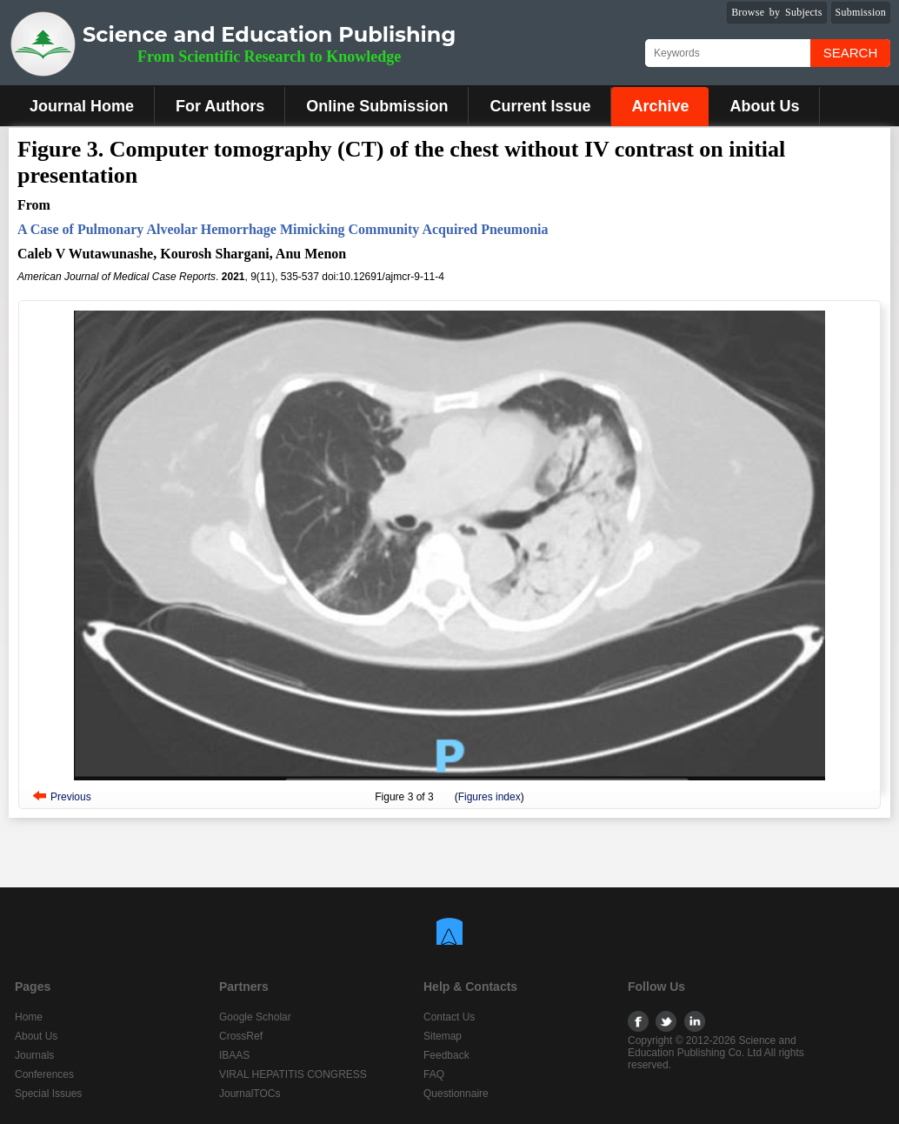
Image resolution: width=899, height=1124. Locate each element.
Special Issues (48, 1093)
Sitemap (442, 1036)
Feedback (446, 1055)
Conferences (44, 1074)
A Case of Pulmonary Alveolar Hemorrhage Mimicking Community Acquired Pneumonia (283, 229)
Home (29, 1017)
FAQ (433, 1074)
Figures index (489, 797)
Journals (34, 1055)
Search (850, 52)
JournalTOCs (249, 1093)
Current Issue (539, 106)
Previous (70, 797)
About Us (764, 106)
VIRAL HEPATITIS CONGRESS (293, 1074)
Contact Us (449, 1017)
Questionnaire (456, 1093)
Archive (660, 106)
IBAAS (234, 1055)
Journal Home (82, 106)
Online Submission (377, 106)
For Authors (220, 106)
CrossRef (241, 1036)
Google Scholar (255, 1017)
